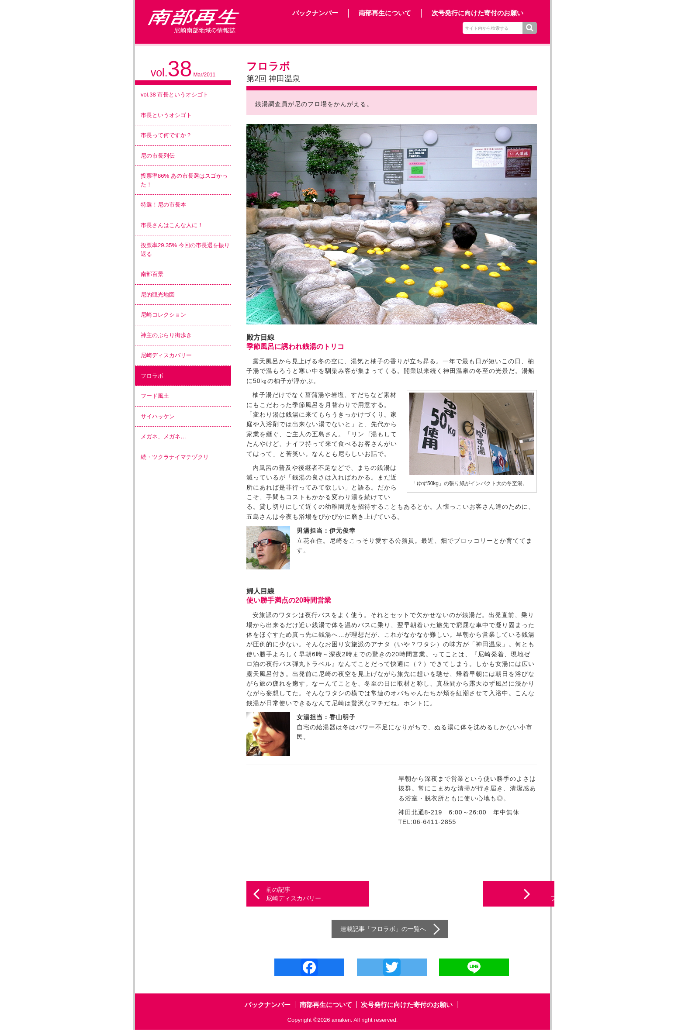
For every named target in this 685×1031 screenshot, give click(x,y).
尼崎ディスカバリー (166, 355)
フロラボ (152, 375)
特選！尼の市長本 (163, 204)
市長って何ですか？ (166, 135)
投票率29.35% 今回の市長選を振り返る (185, 249)
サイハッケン (158, 416)
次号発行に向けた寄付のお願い (477, 13)
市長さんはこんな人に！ (172, 225)
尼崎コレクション (163, 314)
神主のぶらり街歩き (166, 335)
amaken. (342, 1020)
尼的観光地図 (158, 294)
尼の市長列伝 (158, 155)
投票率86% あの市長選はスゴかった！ (184, 180)
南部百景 (152, 274)
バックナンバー (315, 13)
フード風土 (155, 396)
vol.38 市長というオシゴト (174, 94)
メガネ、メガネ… (163, 436)
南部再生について (385, 13)
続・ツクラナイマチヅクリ (175, 457)
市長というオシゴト (166, 115)
